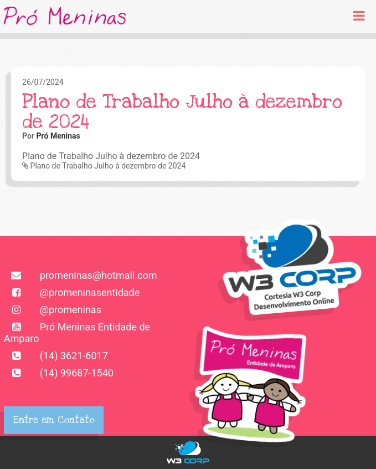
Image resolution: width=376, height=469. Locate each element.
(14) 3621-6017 (56, 355)
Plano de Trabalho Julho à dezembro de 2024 (104, 165)
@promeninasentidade (72, 292)
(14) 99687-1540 (59, 373)
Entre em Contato (54, 420)
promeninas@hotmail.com (80, 275)
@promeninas (52, 309)
